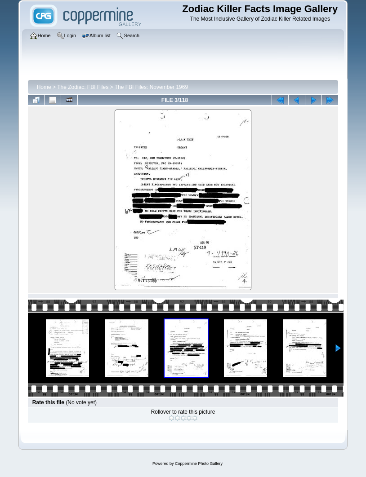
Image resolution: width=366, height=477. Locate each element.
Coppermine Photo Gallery (199, 463)
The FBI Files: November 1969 (151, 87)
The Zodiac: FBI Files (82, 87)
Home (44, 87)
